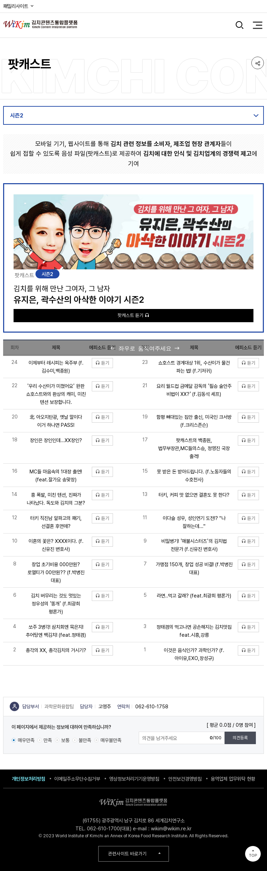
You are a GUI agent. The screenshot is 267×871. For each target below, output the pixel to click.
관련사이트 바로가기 (127, 853)
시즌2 (16, 115)
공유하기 (257, 63)
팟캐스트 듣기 (133, 315)
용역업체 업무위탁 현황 (233, 779)
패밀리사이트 (18, 6)
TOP (253, 855)
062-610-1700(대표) (109, 828)
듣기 (102, 363)
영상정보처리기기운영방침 (134, 779)
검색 (239, 25)
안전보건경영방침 (185, 779)
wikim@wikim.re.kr (171, 828)
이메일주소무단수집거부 (77, 779)
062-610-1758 (151, 706)
